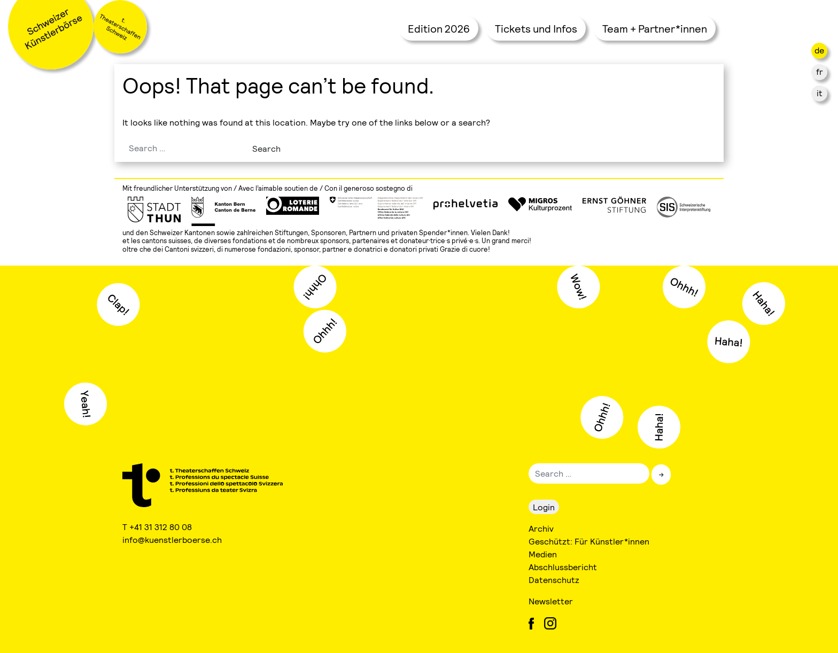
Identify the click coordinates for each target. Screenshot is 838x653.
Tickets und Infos (536, 28)
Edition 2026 (439, 28)
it (820, 93)
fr (819, 71)
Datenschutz (554, 579)
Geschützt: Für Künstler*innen (589, 541)
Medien (543, 554)
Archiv (541, 528)
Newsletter (551, 601)
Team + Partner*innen (654, 28)
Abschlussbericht (563, 567)
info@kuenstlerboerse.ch (172, 539)
